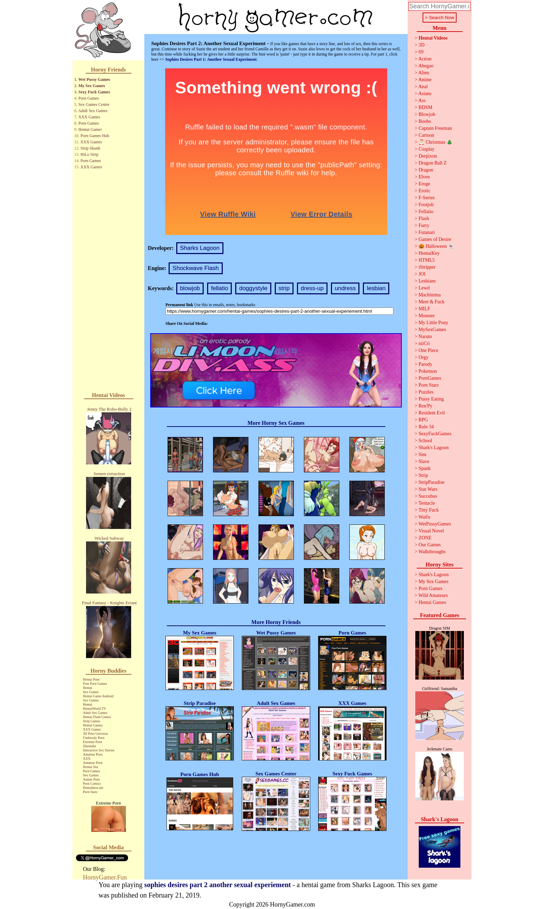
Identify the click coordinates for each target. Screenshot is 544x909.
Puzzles (425, 392)
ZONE (424, 537)
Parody (425, 364)
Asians (425, 93)
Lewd (424, 288)
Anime (425, 79)
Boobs (424, 121)
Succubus (427, 496)
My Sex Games (91, 85)
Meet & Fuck (431, 301)
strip (284, 288)
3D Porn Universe (95, 733)
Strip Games (91, 721)
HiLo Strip (89, 154)
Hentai (87, 688)
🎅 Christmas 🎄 (435, 142)
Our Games (429, 544)
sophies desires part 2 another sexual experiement (217, 885)
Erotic (424, 190)
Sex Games (91, 692)
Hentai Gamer (90, 129)
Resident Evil (431, 412)
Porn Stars (90, 792)
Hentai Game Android (98, 696)
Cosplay (426, 149)
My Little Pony (433, 322)
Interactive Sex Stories (98, 750)
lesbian (376, 288)
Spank (424, 468)
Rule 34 (426, 426)
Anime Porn (91, 779)
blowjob (190, 288)
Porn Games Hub (94, 135)
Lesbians (427, 281)
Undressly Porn (93, 738)
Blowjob (426, 114)
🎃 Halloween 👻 (436, 246)
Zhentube (89, 746)
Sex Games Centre (93, 104)
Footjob (426, 204)
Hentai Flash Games (97, 717)
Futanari (426, 232)
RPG (423, 419)
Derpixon (427, 156)
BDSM (425, 107)
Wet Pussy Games (94, 79)
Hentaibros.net (93, 788)
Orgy (423, 357)
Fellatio (425, 211)
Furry (423, 225)
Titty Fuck (428, 510)
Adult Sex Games (93, 110)
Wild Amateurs (433, 595)
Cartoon (426, 135)
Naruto (425, 336)
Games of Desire (434, 239)
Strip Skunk (90, 148)
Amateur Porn (92, 754)
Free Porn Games (95, 683)
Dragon (425, 169)
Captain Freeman (435, 128)
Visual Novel (431, 530)
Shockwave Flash (195, 268)
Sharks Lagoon (200, 248)
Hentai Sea (90, 767)
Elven (424, 176)
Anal (423, 86)
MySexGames (432, 329)
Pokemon (427, 371)
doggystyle (253, 288)
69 (420, 51)
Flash (423, 218)
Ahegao (426, 65)
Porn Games (88, 98)
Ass (422, 100)
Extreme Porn (92, 742)
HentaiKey (429, 253)
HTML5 (426, 260)
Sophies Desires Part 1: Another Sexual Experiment (211, 59)
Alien (423, 72)
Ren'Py (425, 406)
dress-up (312, 288)
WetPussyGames (434, 524)
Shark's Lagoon (433, 447)
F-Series (426, 197)
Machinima (429, 294)
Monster (426, 315)
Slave (423, 461)
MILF (424, 308)
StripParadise (431, 482)
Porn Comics (92, 783)
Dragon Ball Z (432, 163)
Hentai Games (93, 725)
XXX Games (89, 117)
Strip (423, 475)
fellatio (219, 288)
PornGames (429, 378)
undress (345, 288)
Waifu (424, 517)
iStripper (426, 267)
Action (425, 58)
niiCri (424, 343)
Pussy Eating (431, 399)
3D (421, 45)
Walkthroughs (431, 551)
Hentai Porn (91, 679)
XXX (87, 758)
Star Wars (427, 489)
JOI (421, 274)
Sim (422, 454)
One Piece (428, 350)
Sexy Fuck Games (94, 92)
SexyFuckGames (434, 433)
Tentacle (426, 503)
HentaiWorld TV (94, 708)
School (425, 440)
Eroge (424, 183)
